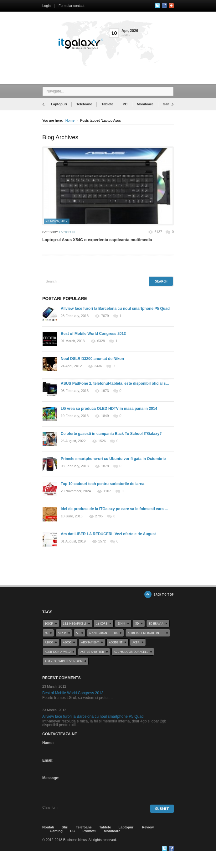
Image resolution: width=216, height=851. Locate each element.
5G (77, 633)
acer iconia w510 (57, 652)
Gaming (169, 104)
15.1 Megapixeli (74, 623)
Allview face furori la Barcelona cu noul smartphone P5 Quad (115, 308)
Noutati (48, 827)
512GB (62, 633)
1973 (105, 391)
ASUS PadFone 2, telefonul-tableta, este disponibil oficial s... (115, 383)
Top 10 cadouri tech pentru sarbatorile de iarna (102, 484)
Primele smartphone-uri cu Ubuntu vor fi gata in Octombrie (113, 459)
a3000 (67, 642)
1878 (105, 466)
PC (125, 104)
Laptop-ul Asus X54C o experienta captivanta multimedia (97, 239)
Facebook (164, 5)
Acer (136, 642)
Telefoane (84, 104)
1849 (105, 416)
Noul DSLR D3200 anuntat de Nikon (92, 359)
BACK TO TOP (164, 594)
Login (46, 6)
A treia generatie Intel (146, 633)
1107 (107, 491)
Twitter (157, 5)
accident (115, 642)
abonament (90, 642)
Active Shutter (92, 652)
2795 (99, 516)
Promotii (89, 831)
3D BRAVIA (156, 623)
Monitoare (145, 104)
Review (148, 827)
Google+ (171, 5)
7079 (105, 316)
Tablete (107, 104)
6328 (101, 341)
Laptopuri (59, 104)
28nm (121, 623)
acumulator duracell (131, 652)
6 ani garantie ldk (103, 633)
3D (137, 623)
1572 (102, 541)
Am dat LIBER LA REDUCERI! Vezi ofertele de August (108, 534)
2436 (98, 366)
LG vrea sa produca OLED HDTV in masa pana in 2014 (109, 408)
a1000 (49, 642)
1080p (49, 623)
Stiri (65, 827)
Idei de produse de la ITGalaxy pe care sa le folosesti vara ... (114, 509)
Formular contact (72, 6)
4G (46, 633)
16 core (101, 623)
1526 (102, 441)
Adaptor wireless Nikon (63, 661)
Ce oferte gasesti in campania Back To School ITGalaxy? (111, 433)
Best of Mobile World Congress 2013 (93, 333)
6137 (158, 232)
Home (70, 120)
